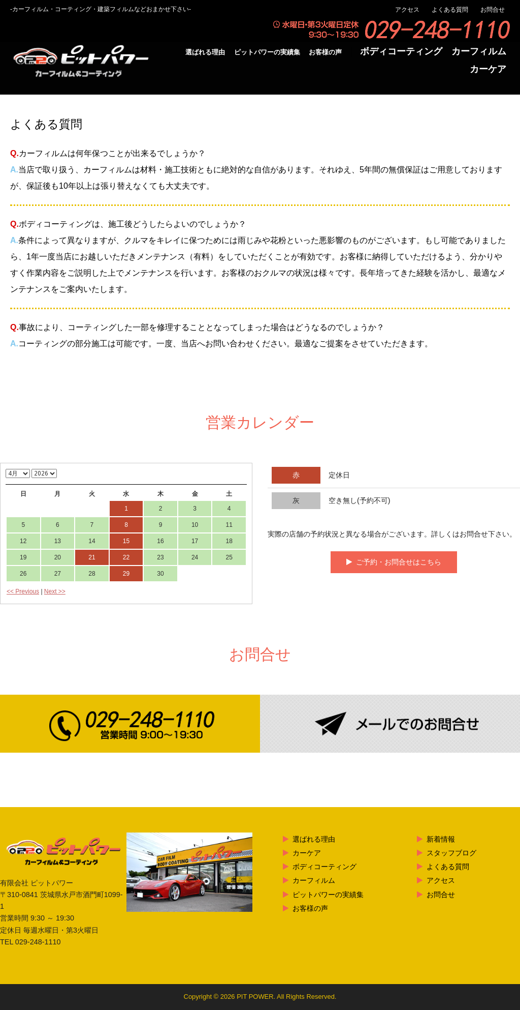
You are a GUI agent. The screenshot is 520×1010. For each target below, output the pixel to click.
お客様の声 (325, 52)
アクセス (407, 9)
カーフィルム (478, 51)
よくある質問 (450, 9)
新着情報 (441, 839)
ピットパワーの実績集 (267, 52)
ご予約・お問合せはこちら (398, 562)
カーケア (488, 69)
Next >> (55, 591)
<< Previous (23, 591)
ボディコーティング (401, 51)
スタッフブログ (451, 853)
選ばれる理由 (205, 52)
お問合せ (492, 9)
